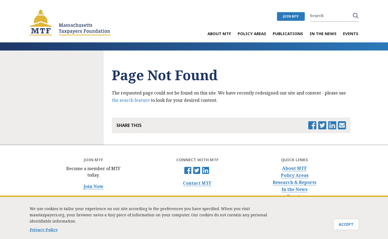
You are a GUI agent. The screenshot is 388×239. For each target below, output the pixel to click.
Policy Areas (295, 175)
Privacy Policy (44, 229)
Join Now (93, 186)
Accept (346, 224)
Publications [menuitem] (288, 34)
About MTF (294, 168)
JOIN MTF (291, 16)
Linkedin (205, 170)
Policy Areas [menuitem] (252, 34)
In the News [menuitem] (323, 34)
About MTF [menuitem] (219, 34)
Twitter (196, 170)
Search (356, 15)
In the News (294, 189)
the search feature (131, 100)
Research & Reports (294, 182)
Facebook (188, 170)
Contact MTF (197, 183)
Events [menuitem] (350, 34)
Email (342, 125)
